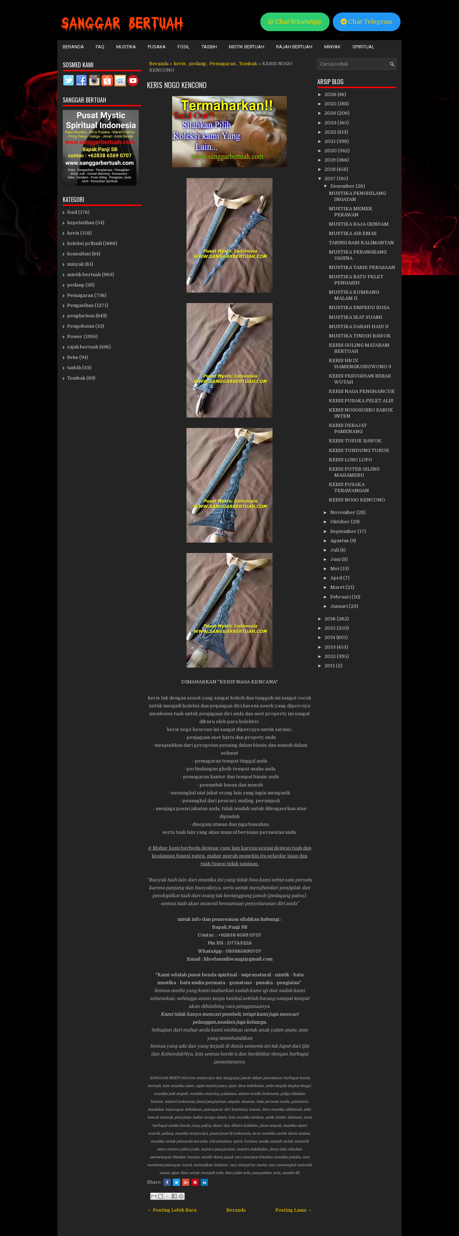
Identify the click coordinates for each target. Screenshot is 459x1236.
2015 (331, 628)
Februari (341, 597)
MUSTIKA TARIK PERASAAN (362, 267)
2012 (331, 656)
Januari (339, 606)
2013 (331, 647)
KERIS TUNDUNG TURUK (359, 450)
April (336, 578)
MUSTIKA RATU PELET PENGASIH (356, 279)
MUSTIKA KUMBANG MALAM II (354, 295)
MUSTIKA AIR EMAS (353, 233)
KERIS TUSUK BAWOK (355, 440)
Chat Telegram (367, 21)
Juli (335, 550)
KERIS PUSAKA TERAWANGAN (349, 487)
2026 (331, 94)
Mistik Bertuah (246, 46)
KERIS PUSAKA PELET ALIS (361, 400)
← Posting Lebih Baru (172, 1210)
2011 (330, 665)
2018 (331, 169)
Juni (335, 559)
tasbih (74, 367)
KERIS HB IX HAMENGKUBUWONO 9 (360, 363)
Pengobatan (80, 326)
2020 (331, 150)
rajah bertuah (82, 347)
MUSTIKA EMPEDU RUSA (359, 307)
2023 (331, 122)
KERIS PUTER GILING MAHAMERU (354, 472)
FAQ (100, 46)
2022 (331, 132)
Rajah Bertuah (294, 46)
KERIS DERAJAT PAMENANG (348, 428)
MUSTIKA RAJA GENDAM (359, 224)
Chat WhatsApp (295, 21)
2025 (331, 103)
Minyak (332, 46)
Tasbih (209, 46)
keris (180, 63)
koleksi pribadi (84, 243)
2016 (331, 618)
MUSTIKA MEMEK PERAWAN (351, 211)
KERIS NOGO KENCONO (177, 85)
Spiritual (363, 46)
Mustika (126, 46)
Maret (338, 587)
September (344, 531)
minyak (75, 264)
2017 (331, 178)
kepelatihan (80, 222)
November (343, 512)
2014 (330, 637)
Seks (72, 357)
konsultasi (79, 253)
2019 (331, 160)
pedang (197, 63)
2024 (331, 113)
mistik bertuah (84, 274)
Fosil (184, 46)
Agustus (340, 540)
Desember (343, 186)
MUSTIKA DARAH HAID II (359, 326)
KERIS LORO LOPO (350, 459)
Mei (335, 568)
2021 (331, 141)
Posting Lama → (293, 1210)
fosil (72, 212)
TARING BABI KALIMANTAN (361, 242)
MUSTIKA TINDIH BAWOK (360, 335)
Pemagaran (222, 63)
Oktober (340, 521)
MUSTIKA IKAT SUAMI (355, 317)
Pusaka (157, 46)
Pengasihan (80, 305)
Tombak (248, 63)
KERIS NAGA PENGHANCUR (361, 391)
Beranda (73, 46)
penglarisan (81, 315)
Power (74, 336)
